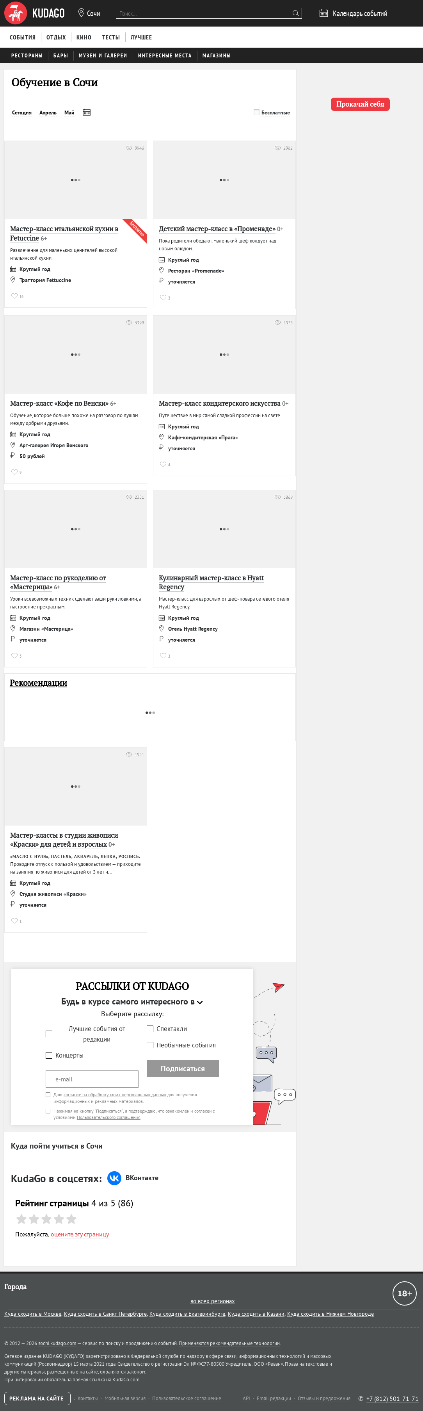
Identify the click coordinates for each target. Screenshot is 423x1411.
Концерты (69, 1055)
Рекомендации (38, 683)
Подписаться (183, 1068)
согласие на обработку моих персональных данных (115, 1094)
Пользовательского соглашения (108, 1117)
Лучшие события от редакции (97, 1034)
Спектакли (171, 1028)
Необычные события (186, 1045)
